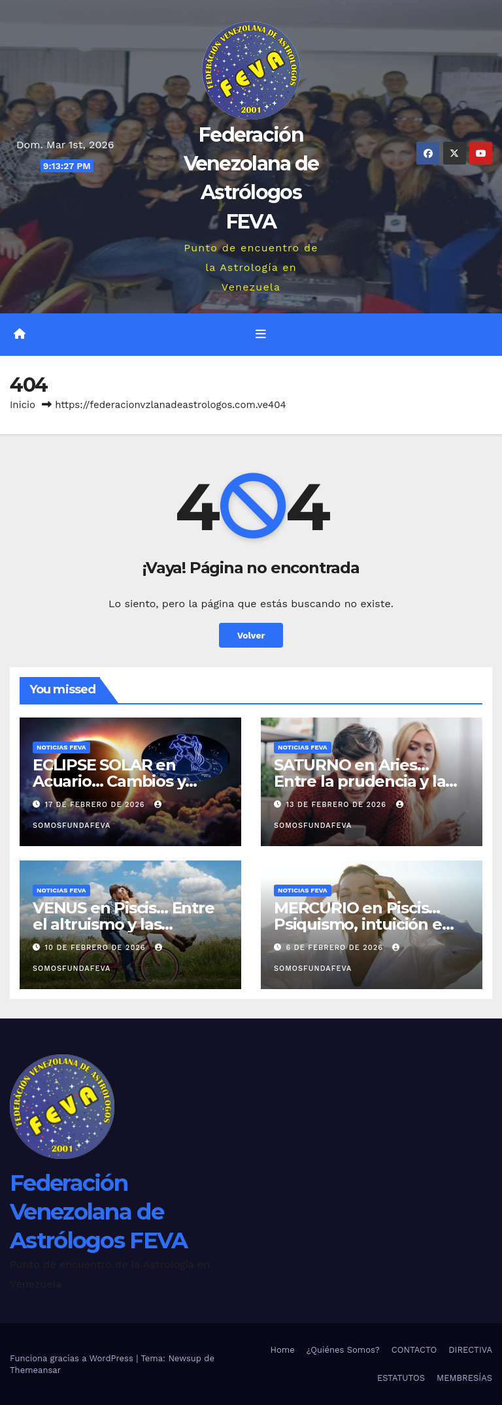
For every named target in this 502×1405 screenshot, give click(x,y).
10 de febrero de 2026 (97, 947)
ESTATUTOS (401, 1378)
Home (283, 1350)
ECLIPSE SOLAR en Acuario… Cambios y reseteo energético (109, 781)
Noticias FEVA (61, 747)
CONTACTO (414, 1350)
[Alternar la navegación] (261, 334)
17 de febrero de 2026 (96, 804)
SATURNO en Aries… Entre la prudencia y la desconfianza (359, 781)
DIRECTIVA (470, 1350)
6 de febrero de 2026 (336, 947)
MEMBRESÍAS (464, 1378)
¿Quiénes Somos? (343, 1350)
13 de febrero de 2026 (338, 804)
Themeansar (35, 1370)
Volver (251, 635)
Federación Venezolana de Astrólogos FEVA (99, 1211)
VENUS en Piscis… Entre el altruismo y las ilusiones (123, 924)
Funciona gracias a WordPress (73, 1358)
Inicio (22, 405)
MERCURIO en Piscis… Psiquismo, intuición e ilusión (358, 924)
